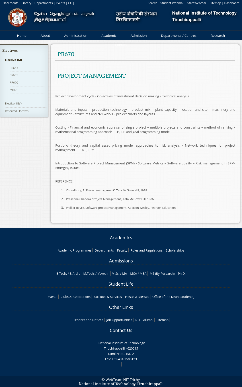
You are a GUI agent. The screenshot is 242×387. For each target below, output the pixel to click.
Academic (108, 35)
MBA (143, 273)
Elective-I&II (13, 60)
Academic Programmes (74, 250)
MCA (133, 273)
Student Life (121, 284)
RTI (137, 320)
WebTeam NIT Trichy (123, 379)
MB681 (14, 90)
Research (218, 35)
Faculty (122, 250)
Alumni (148, 320)
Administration (75, 35)
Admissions (121, 261)
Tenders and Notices (88, 320)
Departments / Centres (179, 35)
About (45, 35)
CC (70, 3)
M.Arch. (103, 273)
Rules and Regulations (147, 250)
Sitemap (215, 3)
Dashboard (232, 3)
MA (124, 273)
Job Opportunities (119, 320)
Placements (10, 3)
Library (26, 3)
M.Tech (88, 273)
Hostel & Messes (137, 297)
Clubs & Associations (76, 297)
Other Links (121, 307)
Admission (139, 35)
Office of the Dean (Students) (173, 297)
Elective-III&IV (13, 103)
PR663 (14, 68)
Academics (121, 238)
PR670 (14, 82)
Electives (10, 50)
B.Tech (61, 273)
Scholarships (175, 250)
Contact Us (121, 330)
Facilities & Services (108, 297)
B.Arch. (75, 273)
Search (152, 3)
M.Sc (115, 273)
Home (21, 35)
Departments (44, 3)
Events (60, 3)
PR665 (14, 75)
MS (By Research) (162, 273)
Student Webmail (172, 3)
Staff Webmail (197, 3)
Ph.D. (182, 273)
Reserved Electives (17, 111)
